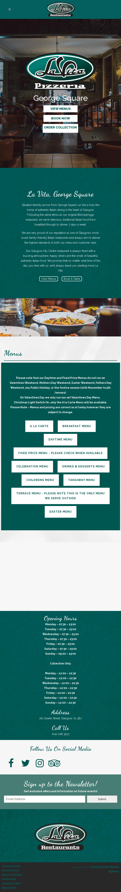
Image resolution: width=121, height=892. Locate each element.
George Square (11, 866)
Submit (102, 799)
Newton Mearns (12, 875)
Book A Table (72, 278)
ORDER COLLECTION (60, 127)
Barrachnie (9, 888)
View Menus (48, 278)
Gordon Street (11, 883)
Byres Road (9, 879)
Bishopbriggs (10, 870)
